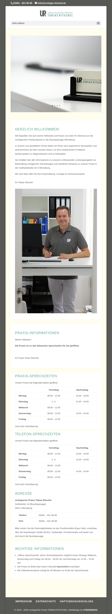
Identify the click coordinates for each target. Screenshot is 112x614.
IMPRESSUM (23, 601)
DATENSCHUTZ (46, 601)
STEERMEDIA (90, 610)
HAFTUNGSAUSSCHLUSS (76, 601)
